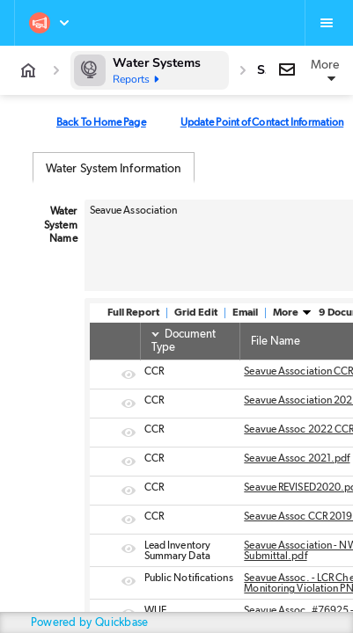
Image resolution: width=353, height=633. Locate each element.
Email (245, 312)
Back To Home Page (101, 122)
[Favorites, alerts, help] (327, 23)
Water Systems (157, 63)
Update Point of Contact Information (262, 122)
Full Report (133, 312)
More (292, 312)
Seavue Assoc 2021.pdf (296, 458)
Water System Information (113, 169)
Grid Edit (195, 312)
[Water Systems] (149, 70)
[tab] (114, 168)
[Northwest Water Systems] (50, 22)
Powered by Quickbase (90, 623)
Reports (137, 79)
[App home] (28, 70)
